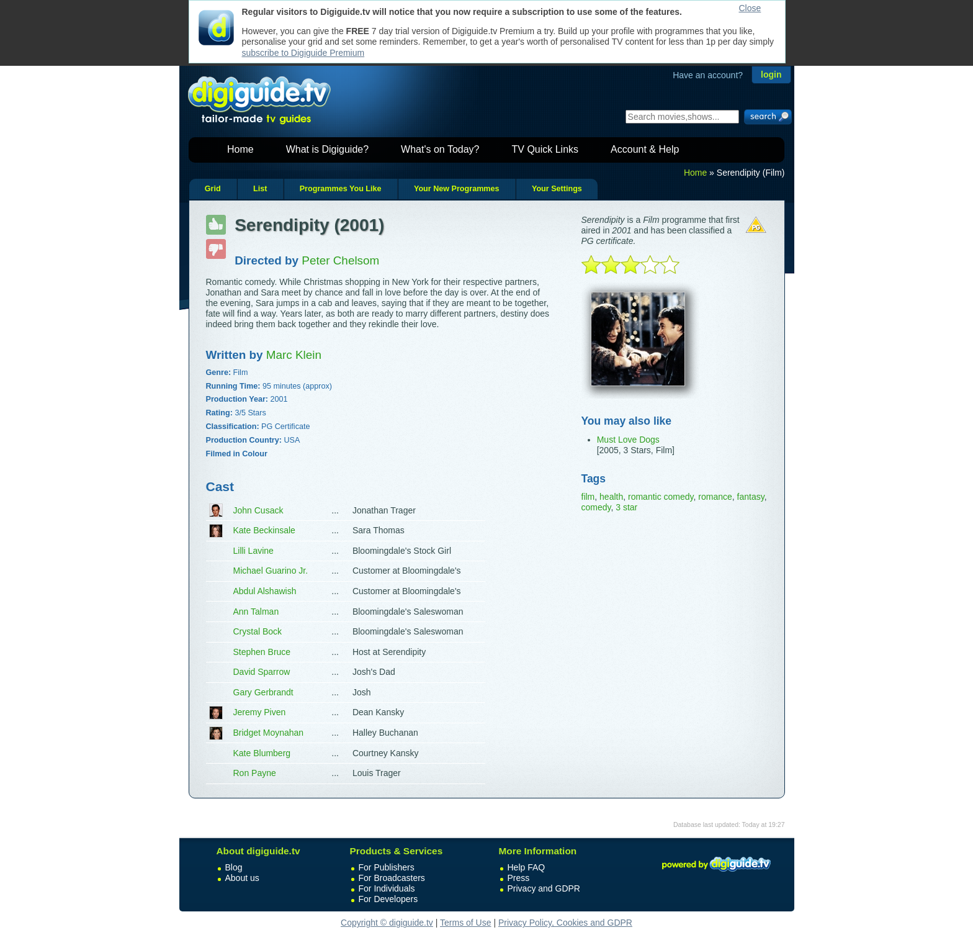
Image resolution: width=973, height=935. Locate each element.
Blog (234, 867)
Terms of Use (465, 923)
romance (715, 497)
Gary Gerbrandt (263, 692)
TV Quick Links (544, 149)
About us (242, 878)
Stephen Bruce (262, 652)
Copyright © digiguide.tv (387, 923)
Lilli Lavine (253, 551)
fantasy (750, 497)
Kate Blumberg (262, 753)
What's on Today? (440, 149)
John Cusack (258, 510)
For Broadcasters (392, 878)
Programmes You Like (341, 188)
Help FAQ (526, 867)
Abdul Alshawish (265, 591)
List (260, 188)
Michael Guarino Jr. (270, 571)
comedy (596, 507)
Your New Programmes (457, 188)
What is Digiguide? (327, 149)
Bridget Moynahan (268, 733)
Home (240, 149)
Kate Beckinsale (264, 530)
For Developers (388, 899)
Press (519, 878)
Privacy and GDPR (544, 888)
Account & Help (645, 149)
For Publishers (387, 867)
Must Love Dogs (628, 440)
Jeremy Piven (259, 712)
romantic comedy (661, 497)
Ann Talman (256, 612)
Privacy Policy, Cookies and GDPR (565, 923)
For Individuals (387, 888)
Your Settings (557, 188)
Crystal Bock (257, 631)
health (611, 497)
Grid (213, 188)
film (588, 497)
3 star (626, 507)
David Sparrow (261, 672)
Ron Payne (254, 773)
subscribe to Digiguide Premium (303, 53)
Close (750, 8)
